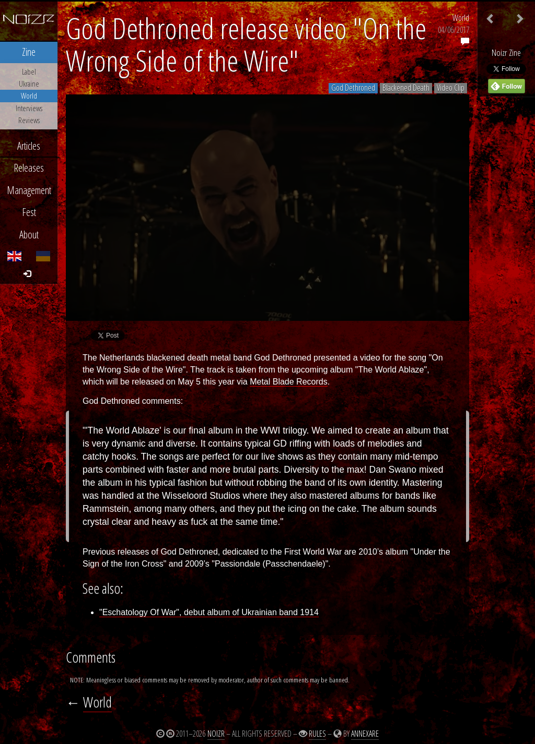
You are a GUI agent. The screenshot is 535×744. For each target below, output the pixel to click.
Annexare (365, 733)
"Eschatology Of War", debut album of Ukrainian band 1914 (209, 612)
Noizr (216, 733)
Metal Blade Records (289, 381)
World (460, 17)
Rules (317, 733)
